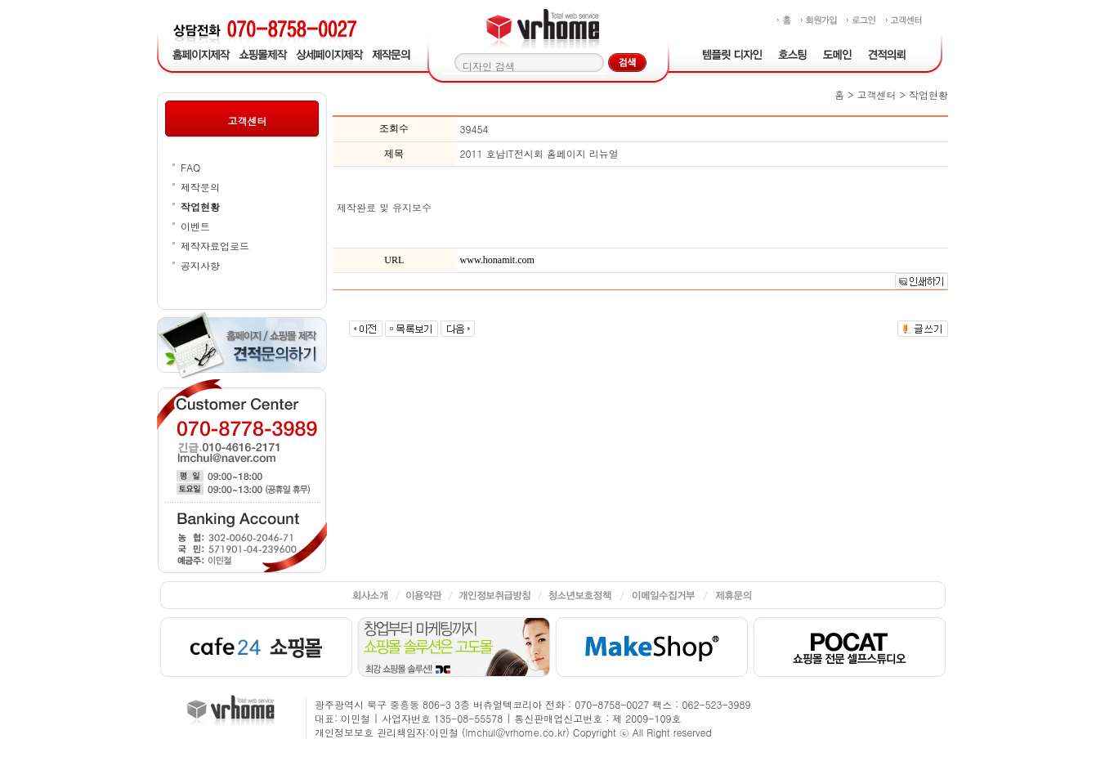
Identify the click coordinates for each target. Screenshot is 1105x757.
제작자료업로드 (215, 246)
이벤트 (195, 226)
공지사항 (200, 265)
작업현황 (200, 206)
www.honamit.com (497, 260)
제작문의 (200, 187)
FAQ (190, 167)
